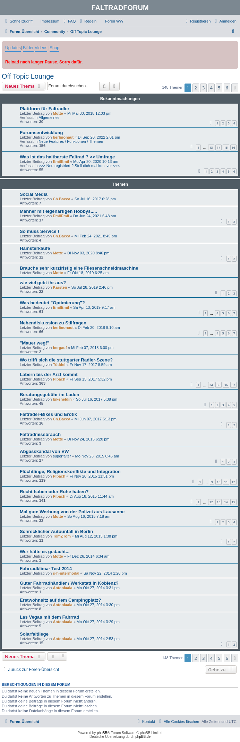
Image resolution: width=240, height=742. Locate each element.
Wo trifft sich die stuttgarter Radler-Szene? (66, 360)
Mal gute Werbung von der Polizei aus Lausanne (72, 511)
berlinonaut (63, 137)
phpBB (102, 733)
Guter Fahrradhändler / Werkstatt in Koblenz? (69, 583)
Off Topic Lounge (28, 76)
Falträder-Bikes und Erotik (48, 414)
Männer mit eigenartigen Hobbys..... (58, 211)
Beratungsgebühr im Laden (49, 394)
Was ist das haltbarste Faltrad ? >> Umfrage (67, 156)
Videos (41, 47)
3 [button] (203, 88)
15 (226, 147)
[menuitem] (46, 21)
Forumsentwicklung (41, 132)
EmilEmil (61, 161)
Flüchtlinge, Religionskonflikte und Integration (70, 471)
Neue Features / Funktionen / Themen (70, 141)
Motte (58, 113)
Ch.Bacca (61, 199)
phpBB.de (143, 737)
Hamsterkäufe (35, 248)
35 (218, 385)
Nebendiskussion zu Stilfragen (53, 322)
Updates (13, 47)
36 (226, 385)
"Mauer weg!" (34, 343)
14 (218, 147)
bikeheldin (62, 399)
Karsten (60, 287)
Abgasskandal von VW (44, 451)
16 (233, 147)
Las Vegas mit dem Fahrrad (49, 617)
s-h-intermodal (66, 573)
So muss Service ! (39, 231)
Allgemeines (48, 117)
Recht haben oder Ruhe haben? (54, 491)
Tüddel (59, 365)
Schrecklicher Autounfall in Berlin (56, 531)
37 (233, 385)
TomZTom (62, 536)
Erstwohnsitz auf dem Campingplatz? (60, 600)
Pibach (59, 379)
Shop (54, 47)
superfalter (62, 456)
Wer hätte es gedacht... (44, 551)
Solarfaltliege (34, 634)
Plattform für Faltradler (44, 108)
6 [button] (227, 88)
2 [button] (196, 88)
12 (233, 482)
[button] (234, 88)
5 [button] (219, 88)
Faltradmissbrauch (40, 434)
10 (218, 482)
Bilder (28, 47)
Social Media (34, 194)
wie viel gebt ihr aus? (43, 282)
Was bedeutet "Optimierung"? (52, 302)
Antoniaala (62, 588)
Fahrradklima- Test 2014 (46, 568)
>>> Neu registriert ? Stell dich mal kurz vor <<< (79, 166)
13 (211, 147)
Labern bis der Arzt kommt (49, 374)
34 (211, 385)
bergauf (60, 348)
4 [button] (211, 88)
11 (226, 482)
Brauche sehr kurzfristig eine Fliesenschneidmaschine (79, 268)
